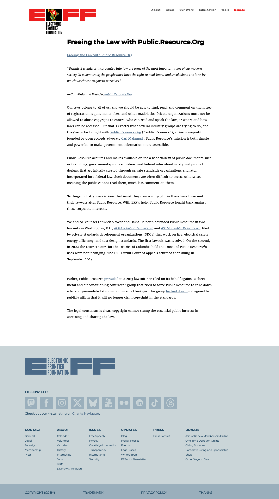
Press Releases (130, 440)
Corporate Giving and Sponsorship (206, 450)
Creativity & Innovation (103, 445)
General (30, 436)
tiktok (155, 403)
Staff (60, 464)
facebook (46, 403)
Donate (239, 10)
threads (170, 403)
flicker (124, 403)
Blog (124, 436)
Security (30, 445)
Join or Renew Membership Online (206, 436)
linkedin (139, 403)
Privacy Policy (154, 493)
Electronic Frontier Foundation (62, 22)
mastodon (31, 403)
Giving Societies (195, 445)
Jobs (60, 459)
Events (125, 445)
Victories (62, 445)
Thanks (205, 493)
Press (28, 454)
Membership (33, 450)
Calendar (62, 436)
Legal (28, 440)
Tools (225, 10)
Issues (170, 10)
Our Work (186, 10)
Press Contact (161, 436)
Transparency (97, 450)
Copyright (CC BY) (40, 493)
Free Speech (97, 436)
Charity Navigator (85, 413)
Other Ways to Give (197, 459)
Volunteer (63, 440)
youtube (108, 403)
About (155, 10)
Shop (188, 454)
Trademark (93, 493)
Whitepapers (129, 454)
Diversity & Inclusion (69, 468)
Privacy (93, 440)
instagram (62, 403)
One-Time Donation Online (202, 440)
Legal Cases (128, 450)
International (97, 454)
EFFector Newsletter (133, 459)
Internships (64, 454)
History (61, 450)
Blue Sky (93, 403)
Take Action (207, 10)
